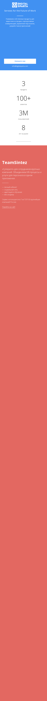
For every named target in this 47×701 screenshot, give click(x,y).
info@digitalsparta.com (20, 66)
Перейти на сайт (8, 207)
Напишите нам (20, 61)
